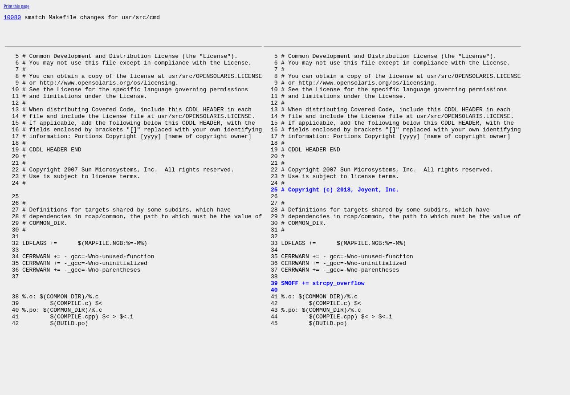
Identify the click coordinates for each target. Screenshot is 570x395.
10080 (12, 18)
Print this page (16, 6)
